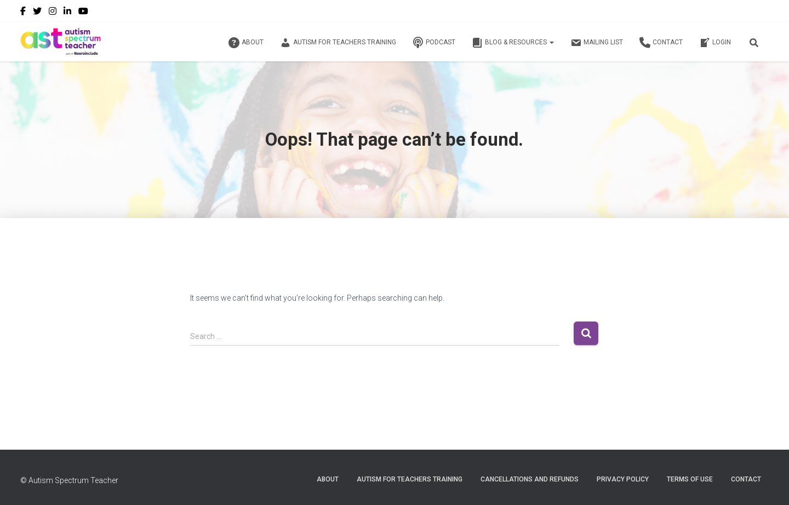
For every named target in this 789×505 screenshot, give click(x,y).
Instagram (52, 12)
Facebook (23, 12)
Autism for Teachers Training (338, 42)
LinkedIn (67, 12)
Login (715, 42)
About (246, 42)
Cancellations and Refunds (530, 479)
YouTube (83, 12)
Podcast (434, 42)
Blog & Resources (513, 42)
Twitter (37, 12)
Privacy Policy (623, 479)
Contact (661, 42)
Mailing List (596, 42)
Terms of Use (690, 479)
